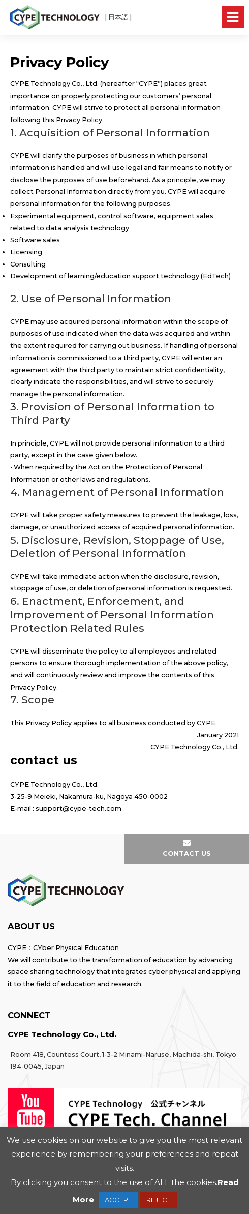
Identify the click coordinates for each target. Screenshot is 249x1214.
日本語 (118, 17)
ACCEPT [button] (118, 1200)
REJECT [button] (158, 1200)
